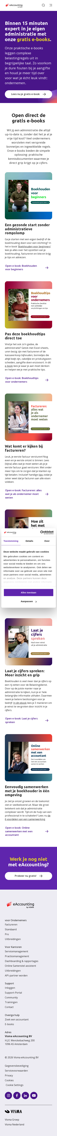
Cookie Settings (14, 1085)
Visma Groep (12, 1119)
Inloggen (10, 987)
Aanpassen (28, 601)
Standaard (11, 929)
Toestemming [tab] (10, 541)
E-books (9, 1024)
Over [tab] (47, 541)
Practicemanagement (17, 956)
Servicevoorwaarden (16, 1070)
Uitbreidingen (13, 939)
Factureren (11, 924)
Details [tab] (29, 541)
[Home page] (14, 5)
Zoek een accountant (17, 1019)
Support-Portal (13, 992)
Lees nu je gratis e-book (25, 94)
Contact (9, 1007)
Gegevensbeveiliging (17, 1065)
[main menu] (51, 5)
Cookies (9, 1080)
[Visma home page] (28, 1111)
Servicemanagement (16, 951)
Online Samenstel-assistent (20, 965)
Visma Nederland (14, 1124)
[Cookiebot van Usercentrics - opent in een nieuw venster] (41, 532)
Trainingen (11, 1002)
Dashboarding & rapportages (21, 961)
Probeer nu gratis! (25, 875)
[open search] (43, 5)
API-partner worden (16, 975)
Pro (7, 934)
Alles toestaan (28, 592)
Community (11, 997)
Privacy (9, 1075)
